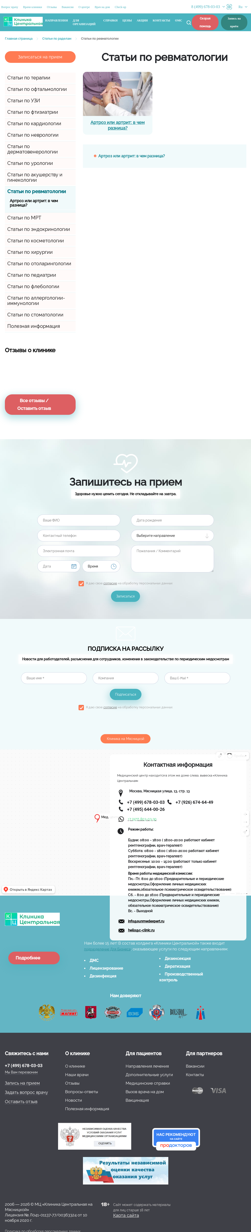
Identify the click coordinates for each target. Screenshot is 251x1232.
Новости (73, 1100)
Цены (127, 20)
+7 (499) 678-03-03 (23, 1065)
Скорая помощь (205, 22)
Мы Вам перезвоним (21, 1072)
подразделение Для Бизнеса (107, 949)
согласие (110, 583)
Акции (142, 20)
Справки (110, 20)
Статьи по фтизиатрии (32, 112)
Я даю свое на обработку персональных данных (129, 583)
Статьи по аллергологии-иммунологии (36, 300)
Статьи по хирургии (30, 252)
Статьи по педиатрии (31, 275)
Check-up (120, 7)
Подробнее (28, 957)
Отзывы (52, 7)
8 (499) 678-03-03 (205, 7)
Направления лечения (147, 1066)
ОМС (178, 20)
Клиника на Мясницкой (125, 739)
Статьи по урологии (30, 163)
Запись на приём (234, 22)
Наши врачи (77, 1074)
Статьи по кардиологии (34, 123)
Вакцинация (137, 1100)
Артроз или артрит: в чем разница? (34, 203)
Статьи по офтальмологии (37, 89)
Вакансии (68, 7)
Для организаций (84, 22)
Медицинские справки (148, 1083)
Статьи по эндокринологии (38, 229)
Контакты (161, 20)
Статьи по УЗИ (23, 101)
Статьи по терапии (28, 78)
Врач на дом (102, 7)
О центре (84, 7)
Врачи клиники (32, 7)
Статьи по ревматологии (36, 191)
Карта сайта (126, 1215)
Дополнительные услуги (149, 1074)
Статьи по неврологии (33, 135)
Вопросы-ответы (81, 1091)
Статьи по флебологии (33, 286)
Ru (240, 7)
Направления (56, 20)
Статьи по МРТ (24, 218)
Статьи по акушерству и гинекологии (34, 177)
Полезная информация (33, 326)
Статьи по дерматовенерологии (32, 149)
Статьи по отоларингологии (39, 263)
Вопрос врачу (9, 7)
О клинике (75, 1066)
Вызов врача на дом (145, 1091)
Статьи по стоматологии (35, 315)
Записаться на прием (40, 56)
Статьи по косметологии (35, 241)
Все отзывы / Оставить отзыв (34, 404)
